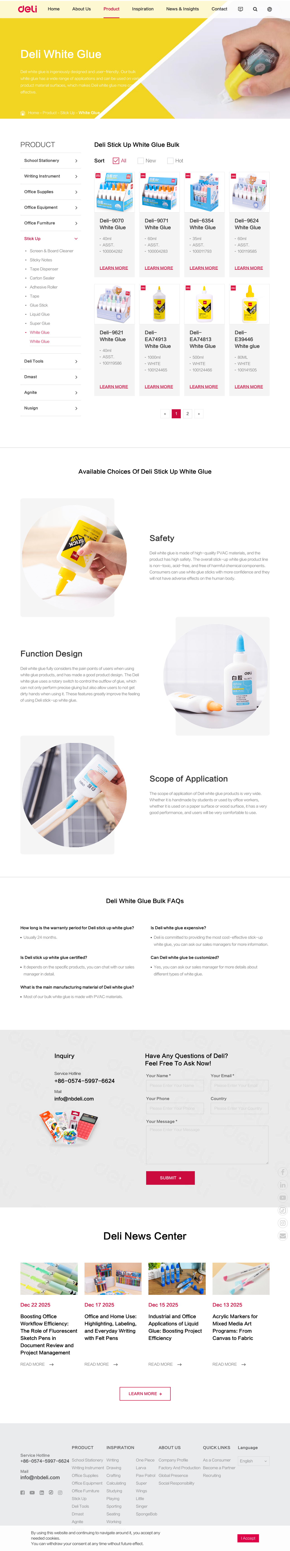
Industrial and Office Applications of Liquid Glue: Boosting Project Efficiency (174, 1317)
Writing (110, 1446)
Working (111, 1508)
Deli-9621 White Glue (110, 336)
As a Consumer (216, 1446)
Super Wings (143, 1469)
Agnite (52, 392)
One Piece (141, 1446)
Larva (138, 1454)
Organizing (113, 1515)
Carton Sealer (36, 278)
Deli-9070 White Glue (110, 224)
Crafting (111, 1461)
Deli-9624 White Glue (245, 224)
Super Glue (34, 323)
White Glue (77, 113)
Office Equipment (52, 207)
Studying (111, 1477)
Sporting (111, 1492)
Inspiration (143, 12)
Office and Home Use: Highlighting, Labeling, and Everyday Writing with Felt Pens (110, 1320)
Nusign (52, 408)
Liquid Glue (35, 314)
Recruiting (212, 1461)
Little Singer (143, 1477)
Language (245, 1433)
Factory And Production (179, 1454)
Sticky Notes (35, 260)
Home (65, 12)
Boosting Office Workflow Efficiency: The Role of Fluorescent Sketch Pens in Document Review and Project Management (48, 1324)
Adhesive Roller (37, 287)
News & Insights (177, 12)
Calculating (113, 1469)
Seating (110, 1500)
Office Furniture (52, 223)
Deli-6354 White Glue (200, 224)
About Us (89, 12)
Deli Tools (52, 361)
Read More (35, 1350)
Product (116, 12)
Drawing (111, 1454)
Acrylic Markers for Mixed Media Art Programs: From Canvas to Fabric (237, 1317)
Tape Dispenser (37, 269)
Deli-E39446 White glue (246, 336)
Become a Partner (217, 1454)
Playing (110, 1484)
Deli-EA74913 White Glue (158, 336)
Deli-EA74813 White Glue (203, 336)
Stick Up (60, 113)
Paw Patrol (142, 1461)
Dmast (52, 376)
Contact (209, 12)
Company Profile (174, 1446)
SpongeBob (142, 1484)
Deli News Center (145, 1229)
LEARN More (111, 268)
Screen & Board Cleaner (43, 251)
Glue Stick (33, 305)
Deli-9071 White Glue (155, 224)
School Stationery (52, 160)
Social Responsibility (177, 1469)
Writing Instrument (52, 176)
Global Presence (174, 1461)
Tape (29, 296)
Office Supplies (52, 191)
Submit (169, 1171)
